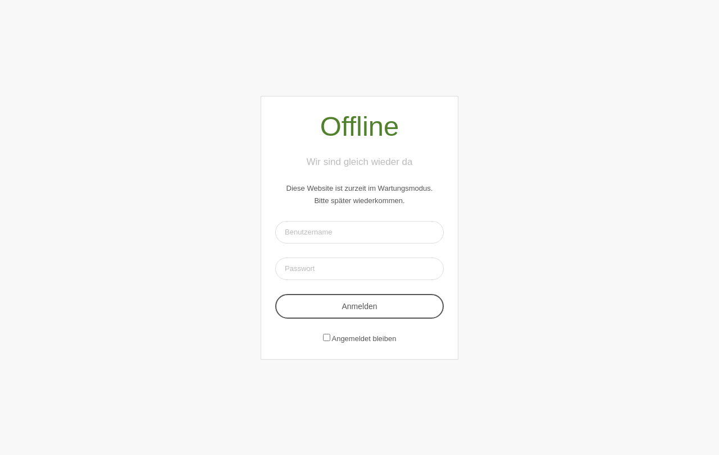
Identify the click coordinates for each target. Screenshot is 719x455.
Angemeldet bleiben (363, 338)
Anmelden (359, 306)
